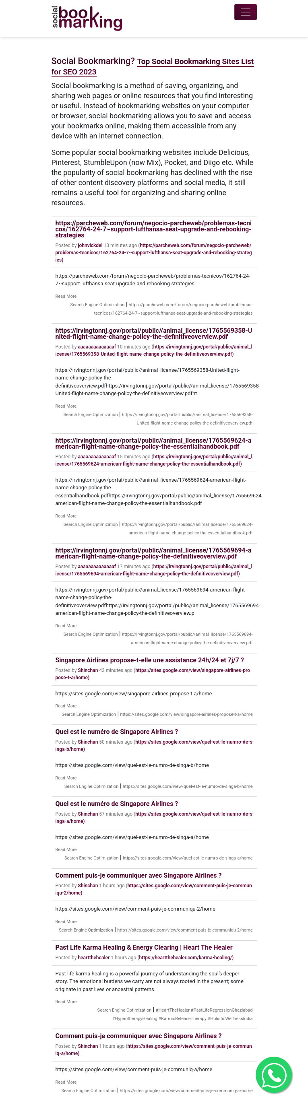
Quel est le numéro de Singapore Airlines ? (117, 732)
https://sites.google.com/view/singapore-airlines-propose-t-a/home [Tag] (186, 714)
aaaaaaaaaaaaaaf (97, 347)
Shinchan (88, 670)
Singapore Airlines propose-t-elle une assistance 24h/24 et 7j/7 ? (150, 660)
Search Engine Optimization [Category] (97, 304)
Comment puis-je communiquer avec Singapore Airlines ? (139, 875)
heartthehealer (94, 958)
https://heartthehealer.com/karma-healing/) (186, 958)
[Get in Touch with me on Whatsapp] (274, 1075)
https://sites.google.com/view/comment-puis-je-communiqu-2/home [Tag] (184, 930)
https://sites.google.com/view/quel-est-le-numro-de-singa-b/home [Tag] (188, 786)
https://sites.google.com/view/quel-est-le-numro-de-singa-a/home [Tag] (188, 858)
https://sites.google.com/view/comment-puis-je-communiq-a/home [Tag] (186, 1090)
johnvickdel (90, 245)
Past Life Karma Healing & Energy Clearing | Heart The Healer (144, 947)
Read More (66, 296)
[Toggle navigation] (245, 12)
